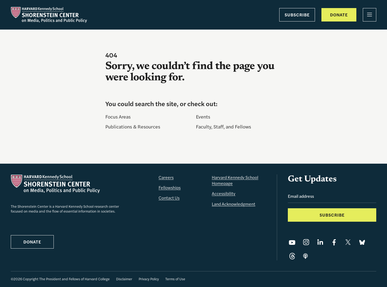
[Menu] (369, 14)
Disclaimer (124, 278)
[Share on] (305, 256)
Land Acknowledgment (233, 204)
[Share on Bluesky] (362, 242)
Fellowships (170, 187)
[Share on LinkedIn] (320, 242)
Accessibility (223, 193)
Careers (166, 177)
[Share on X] (348, 242)
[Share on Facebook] (334, 242)
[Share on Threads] (292, 256)
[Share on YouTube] (292, 242)
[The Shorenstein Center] (49, 15)
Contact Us (169, 198)
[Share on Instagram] (306, 242)
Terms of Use (175, 278)
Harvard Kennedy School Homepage (235, 180)
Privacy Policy (149, 278)
